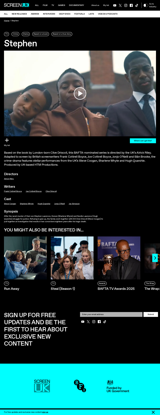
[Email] (111, 314)
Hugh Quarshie (44, 203)
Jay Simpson (74, 203)
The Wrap (150, 283)
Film (45, 5)
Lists (91, 14)
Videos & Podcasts (108, 14)
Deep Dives (64, 14)
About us (95, 5)
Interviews (49, 14)
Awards (35, 14)
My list (106, 5)
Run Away (11, 288)
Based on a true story (62, 34)
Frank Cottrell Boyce (13, 191)
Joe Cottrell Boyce (34, 191)
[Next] (155, 258)
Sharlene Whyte (27, 203)
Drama (26, 34)
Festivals (79, 14)
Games (61, 5)
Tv (53, 5)
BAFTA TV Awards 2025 (116, 288)
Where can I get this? (143, 140)
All (37, 5)
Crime (15, 34)
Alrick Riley (9, 179)
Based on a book (41, 34)
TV (6, 34)
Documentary (76, 5)
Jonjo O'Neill (59, 203)
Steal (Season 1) (63, 288)
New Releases (19, 14)
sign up (45, 412)
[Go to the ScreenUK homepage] (16, 5)
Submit (151, 314)
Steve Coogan (10, 203)
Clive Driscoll (51, 191)
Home (6, 20)
